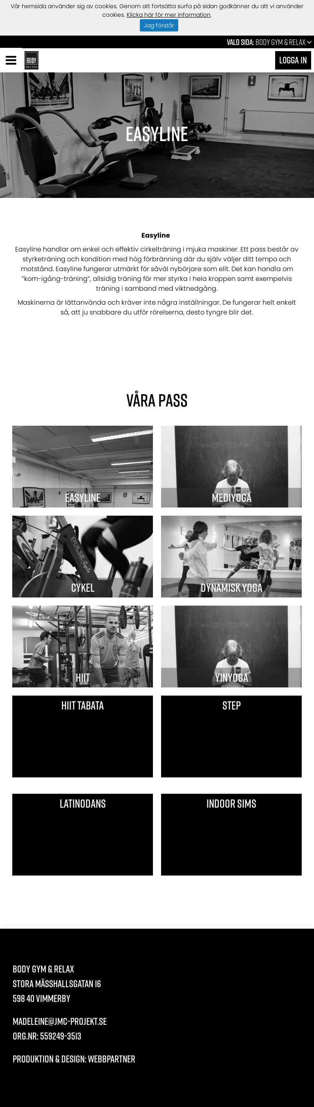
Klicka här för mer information (169, 15)
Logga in (293, 60)
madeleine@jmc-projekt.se (60, 1021)
